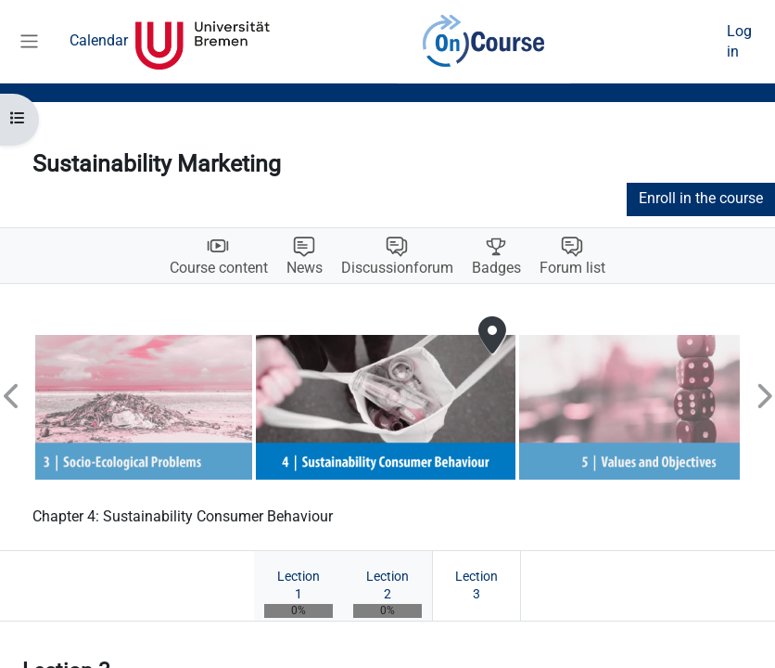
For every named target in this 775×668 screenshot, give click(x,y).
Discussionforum (397, 268)
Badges (496, 268)
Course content (219, 268)
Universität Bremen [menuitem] (202, 42)
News (304, 268)
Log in (739, 41)
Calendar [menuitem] (99, 40)
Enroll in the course (701, 198)
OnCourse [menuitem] (484, 42)
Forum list (572, 268)
